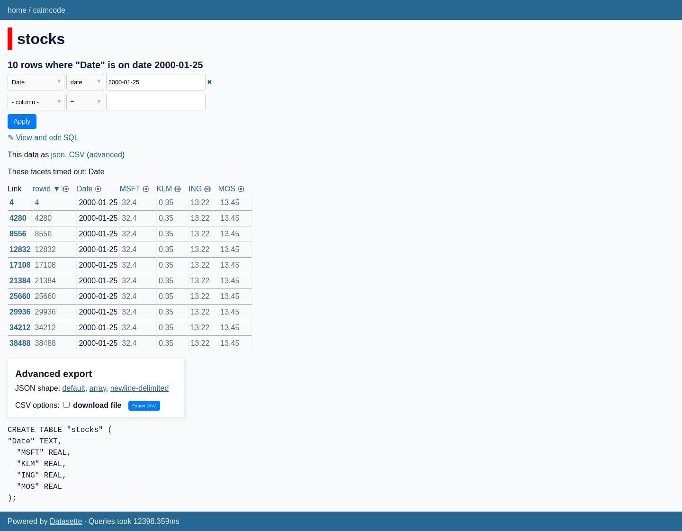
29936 (20, 312)
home (17, 10)
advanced (106, 155)
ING (195, 189)
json (58, 155)
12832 (20, 249)
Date (85, 189)
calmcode (49, 10)
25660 (20, 296)
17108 (20, 265)
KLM (164, 189)
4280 (18, 218)
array (98, 388)
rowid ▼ (47, 189)
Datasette (66, 521)
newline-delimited (139, 388)
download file (92, 405)
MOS (226, 189)
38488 (20, 343)
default (74, 388)
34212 (20, 328)
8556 (18, 234)
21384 (20, 281)
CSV (77, 155)
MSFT (130, 189)
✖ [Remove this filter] (209, 82)
